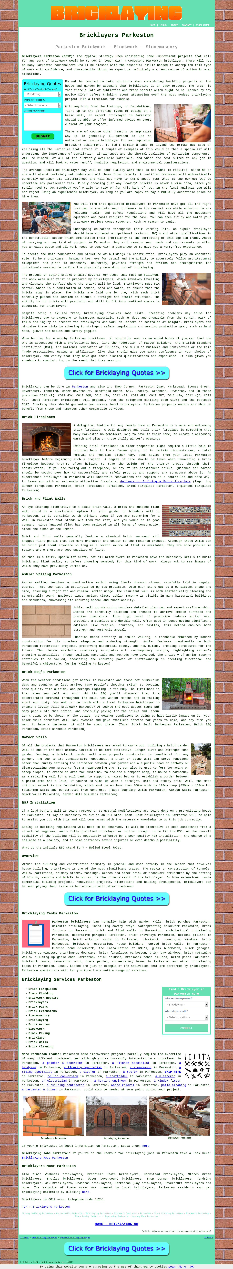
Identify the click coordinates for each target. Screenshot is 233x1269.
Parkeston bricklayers (71, 921)
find (36, 1174)
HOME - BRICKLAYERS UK (116, 1224)
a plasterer (165, 1076)
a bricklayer (164, 1058)
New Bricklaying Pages (44, 1238)
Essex (62, 966)
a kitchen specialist (131, 1063)
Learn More (177, 1266)
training (141, 233)
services (139, 970)
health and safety (107, 213)
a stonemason (140, 1067)
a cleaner (88, 1072)
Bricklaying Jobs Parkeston (45, 1157)
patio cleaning (173, 1085)
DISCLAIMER (202, 25)
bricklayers (168, 254)
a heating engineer (110, 1080)
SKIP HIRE (173, 1072)
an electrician (54, 1080)
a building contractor (65, 1085)
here (145, 1146)
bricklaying (139, 85)
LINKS (163, 25)
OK (192, 1266)
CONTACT (187, 25)
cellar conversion (63, 1076)
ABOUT (174, 25)
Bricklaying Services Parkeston (62, 979)
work (73, 246)
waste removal (122, 1085)
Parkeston (80, 386)
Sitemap (24, 1238)
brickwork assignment (83, 145)
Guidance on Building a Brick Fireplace (155, 481)
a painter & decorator (62, 1063)
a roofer (130, 1072)
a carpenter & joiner (39, 1089)
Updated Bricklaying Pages (75, 1238)
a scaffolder (117, 1076)
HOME (152, 25)
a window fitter (167, 1080)
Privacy (208, 1238)
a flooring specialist (83, 1067)
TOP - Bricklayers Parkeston (46, 1206)
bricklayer (173, 60)
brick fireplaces (113, 952)
